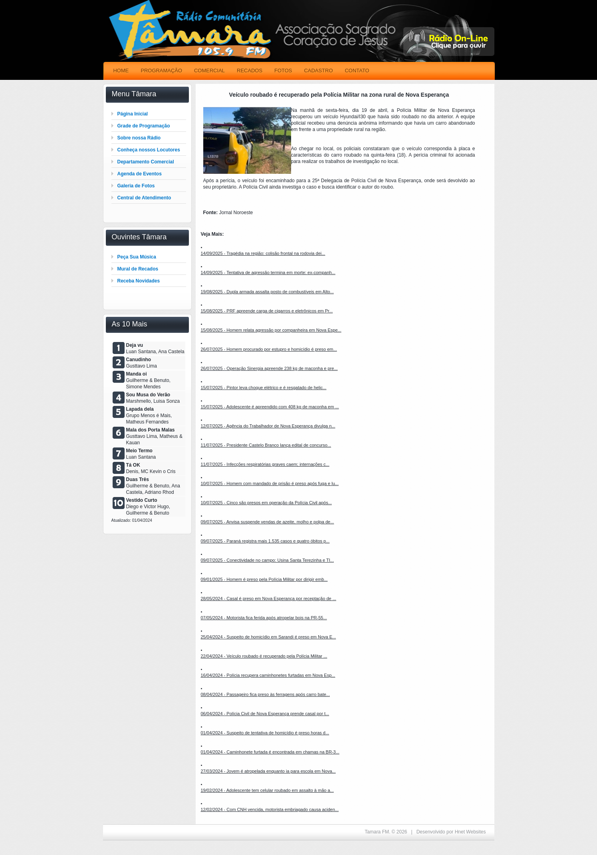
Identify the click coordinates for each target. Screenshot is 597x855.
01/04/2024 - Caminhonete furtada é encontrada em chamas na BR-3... (270, 752)
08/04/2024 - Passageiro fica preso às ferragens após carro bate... (265, 694)
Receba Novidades (138, 281)
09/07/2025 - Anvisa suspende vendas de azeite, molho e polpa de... (267, 521)
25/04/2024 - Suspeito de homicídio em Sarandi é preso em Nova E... (268, 636)
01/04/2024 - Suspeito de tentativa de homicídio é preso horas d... (265, 732)
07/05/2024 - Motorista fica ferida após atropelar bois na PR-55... (264, 617)
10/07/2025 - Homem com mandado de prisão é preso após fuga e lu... (270, 483)
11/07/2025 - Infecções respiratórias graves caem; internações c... (265, 464)
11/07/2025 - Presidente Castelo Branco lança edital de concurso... (266, 445)
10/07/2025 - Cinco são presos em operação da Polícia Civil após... (266, 502)
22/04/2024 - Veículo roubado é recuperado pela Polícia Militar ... (264, 656)
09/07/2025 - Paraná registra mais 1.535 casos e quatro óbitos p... (265, 541)
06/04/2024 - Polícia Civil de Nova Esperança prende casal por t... (265, 713)
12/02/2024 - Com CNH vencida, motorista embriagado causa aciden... (270, 809)
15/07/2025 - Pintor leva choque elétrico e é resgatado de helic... (264, 387)
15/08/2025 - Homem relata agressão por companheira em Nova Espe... (271, 330)
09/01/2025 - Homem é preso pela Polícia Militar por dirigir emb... (264, 579)
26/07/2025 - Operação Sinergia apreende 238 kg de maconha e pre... (269, 368)
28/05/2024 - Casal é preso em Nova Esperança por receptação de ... (268, 598)
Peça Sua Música (136, 257)
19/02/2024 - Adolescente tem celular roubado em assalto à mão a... (267, 790)
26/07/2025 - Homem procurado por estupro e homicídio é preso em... (269, 349)
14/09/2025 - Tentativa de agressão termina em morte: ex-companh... (268, 272)
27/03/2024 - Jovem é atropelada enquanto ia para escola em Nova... (268, 771)
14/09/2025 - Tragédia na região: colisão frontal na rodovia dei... (263, 253)
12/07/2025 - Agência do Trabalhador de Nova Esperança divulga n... (268, 426)
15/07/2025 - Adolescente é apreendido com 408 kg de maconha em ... (270, 406)
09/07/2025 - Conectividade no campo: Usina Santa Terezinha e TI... (267, 560)
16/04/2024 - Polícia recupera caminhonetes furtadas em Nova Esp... (268, 675)
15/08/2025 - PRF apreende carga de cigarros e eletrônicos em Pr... (267, 310)
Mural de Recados (138, 269)
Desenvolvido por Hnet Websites (451, 832)
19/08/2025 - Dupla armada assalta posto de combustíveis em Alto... (267, 291)
